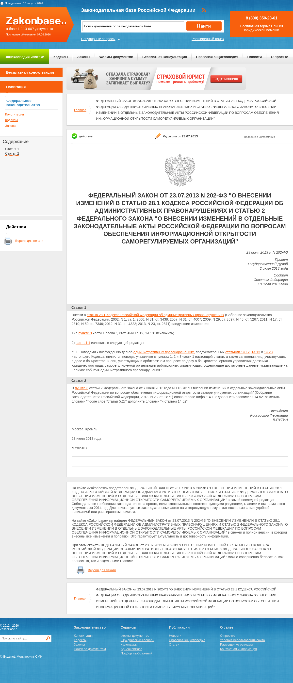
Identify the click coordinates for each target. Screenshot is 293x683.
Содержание (16, 141)
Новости (254, 57)
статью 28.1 (96, 315)
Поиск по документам (90, 649)
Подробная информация (259, 136)
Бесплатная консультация (164, 57)
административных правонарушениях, (164, 352)
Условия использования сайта (242, 640)
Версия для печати (29, 241)
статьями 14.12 (237, 352)
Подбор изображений (136, 653)
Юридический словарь (137, 640)
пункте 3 (85, 333)
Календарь (129, 644)
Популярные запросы (98, 39)
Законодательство (90, 627)
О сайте (226, 627)
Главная (80, 110)
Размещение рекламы (236, 644)
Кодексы (60, 57)
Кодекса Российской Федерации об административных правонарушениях (164, 315)
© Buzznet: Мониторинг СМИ (21, 656)
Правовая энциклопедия (217, 57)
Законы (83, 57)
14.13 (255, 352)
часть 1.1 (83, 343)
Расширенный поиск (208, 39)
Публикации (179, 627)
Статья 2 (12, 153)
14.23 (268, 352)
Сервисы (128, 627)
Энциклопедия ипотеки (24, 57)
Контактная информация (238, 649)
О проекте (279, 57)
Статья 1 (12, 149)
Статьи (174, 644)
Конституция (14, 114)
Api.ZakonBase (131, 649)
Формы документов (116, 57)
